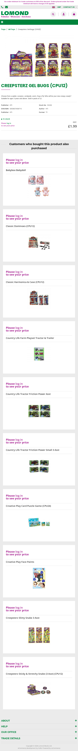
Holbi (40, 748)
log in (9, 123)
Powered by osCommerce (51, 748)
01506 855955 (2, 7)
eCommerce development (27, 748)
